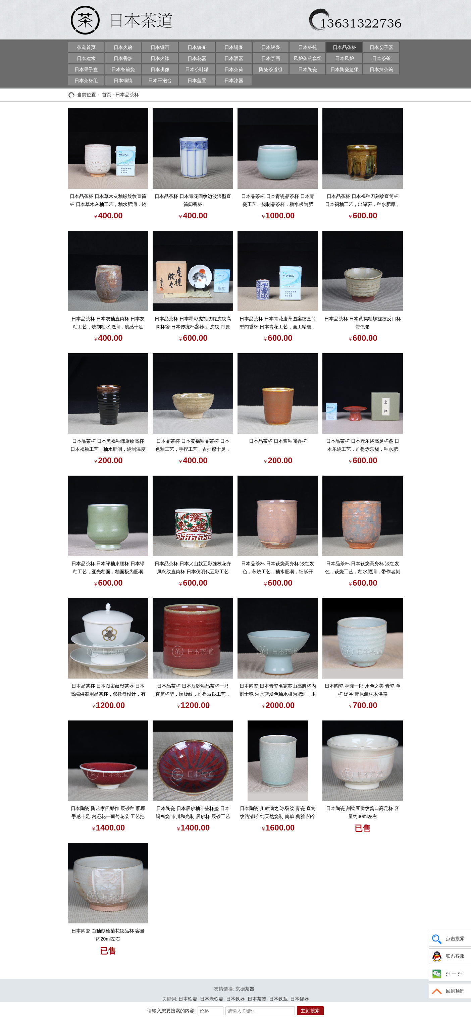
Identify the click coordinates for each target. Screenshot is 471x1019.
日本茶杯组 (86, 80)
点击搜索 (448, 939)
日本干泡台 (160, 80)
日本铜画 (160, 47)
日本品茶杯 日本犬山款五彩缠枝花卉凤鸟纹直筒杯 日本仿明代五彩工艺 (193, 567)
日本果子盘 (86, 69)
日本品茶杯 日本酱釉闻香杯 (278, 441)
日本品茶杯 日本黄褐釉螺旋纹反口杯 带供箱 (362, 322)
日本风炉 (344, 58)
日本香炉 (123, 58)
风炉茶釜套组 (308, 58)
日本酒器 (233, 58)
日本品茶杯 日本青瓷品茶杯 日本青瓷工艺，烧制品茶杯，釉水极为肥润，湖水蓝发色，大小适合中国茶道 (277, 201)
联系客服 (448, 956)
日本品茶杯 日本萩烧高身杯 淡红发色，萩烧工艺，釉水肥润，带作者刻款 (362, 568)
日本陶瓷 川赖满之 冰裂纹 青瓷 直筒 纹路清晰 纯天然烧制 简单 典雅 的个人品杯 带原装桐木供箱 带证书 (278, 813)
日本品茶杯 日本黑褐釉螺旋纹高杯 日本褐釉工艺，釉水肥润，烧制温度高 (108, 445)
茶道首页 (86, 47)
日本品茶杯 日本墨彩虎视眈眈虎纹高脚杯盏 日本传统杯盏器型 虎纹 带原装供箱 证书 (193, 323)
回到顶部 (448, 991)
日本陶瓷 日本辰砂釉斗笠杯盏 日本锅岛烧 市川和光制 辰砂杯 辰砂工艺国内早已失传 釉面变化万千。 (193, 813)
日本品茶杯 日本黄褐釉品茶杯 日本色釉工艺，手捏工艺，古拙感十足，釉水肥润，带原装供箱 (192, 445)
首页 (106, 94)
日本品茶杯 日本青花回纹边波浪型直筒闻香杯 (193, 200)
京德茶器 (244, 988)
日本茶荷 (233, 69)
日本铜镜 (123, 80)
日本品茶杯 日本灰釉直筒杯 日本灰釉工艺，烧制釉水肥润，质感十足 (108, 322)
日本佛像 (160, 69)
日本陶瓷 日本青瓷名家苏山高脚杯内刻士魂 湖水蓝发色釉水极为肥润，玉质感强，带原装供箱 (278, 690)
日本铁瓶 (278, 999)
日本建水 (86, 58)
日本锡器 (299, 999)
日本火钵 (160, 58)
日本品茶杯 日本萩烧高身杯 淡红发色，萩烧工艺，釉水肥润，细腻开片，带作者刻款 (277, 568)
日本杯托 (307, 47)
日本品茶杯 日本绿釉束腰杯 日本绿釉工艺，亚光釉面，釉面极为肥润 (108, 567)
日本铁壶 (197, 47)
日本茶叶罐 (197, 69)
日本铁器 (235, 999)
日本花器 (197, 58)
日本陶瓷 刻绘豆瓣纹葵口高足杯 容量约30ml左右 (362, 812)
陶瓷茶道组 (270, 69)
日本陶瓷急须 (344, 69)
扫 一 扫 (447, 974)
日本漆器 (233, 80)
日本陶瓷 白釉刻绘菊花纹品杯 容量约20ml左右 (108, 935)
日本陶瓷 (307, 69)
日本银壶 (270, 47)
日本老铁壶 (211, 999)
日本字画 (270, 58)
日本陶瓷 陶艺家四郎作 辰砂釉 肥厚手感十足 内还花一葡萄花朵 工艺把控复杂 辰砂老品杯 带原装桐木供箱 (108, 813)
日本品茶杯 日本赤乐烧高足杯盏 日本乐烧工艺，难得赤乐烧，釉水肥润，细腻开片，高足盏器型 (362, 445)
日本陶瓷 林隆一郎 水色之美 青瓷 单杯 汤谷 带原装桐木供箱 (363, 690)
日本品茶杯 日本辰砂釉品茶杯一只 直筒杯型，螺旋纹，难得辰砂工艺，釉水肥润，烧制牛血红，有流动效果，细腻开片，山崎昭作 (192, 690)
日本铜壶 (233, 47)
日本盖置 (197, 80)
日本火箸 (123, 47)
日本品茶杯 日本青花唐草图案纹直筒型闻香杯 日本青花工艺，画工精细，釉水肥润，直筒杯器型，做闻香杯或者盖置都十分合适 (278, 323)
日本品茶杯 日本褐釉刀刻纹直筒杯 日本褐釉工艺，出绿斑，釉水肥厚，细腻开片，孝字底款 (362, 201)
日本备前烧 (123, 69)
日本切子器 (381, 47)
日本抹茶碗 (381, 69)
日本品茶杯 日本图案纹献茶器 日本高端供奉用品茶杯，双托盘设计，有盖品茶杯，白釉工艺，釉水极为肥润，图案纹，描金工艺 (108, 690)
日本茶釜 (381, 58)
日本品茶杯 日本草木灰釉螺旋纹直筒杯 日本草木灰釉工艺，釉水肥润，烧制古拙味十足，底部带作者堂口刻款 (108, 201)
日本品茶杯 (344, 47)
